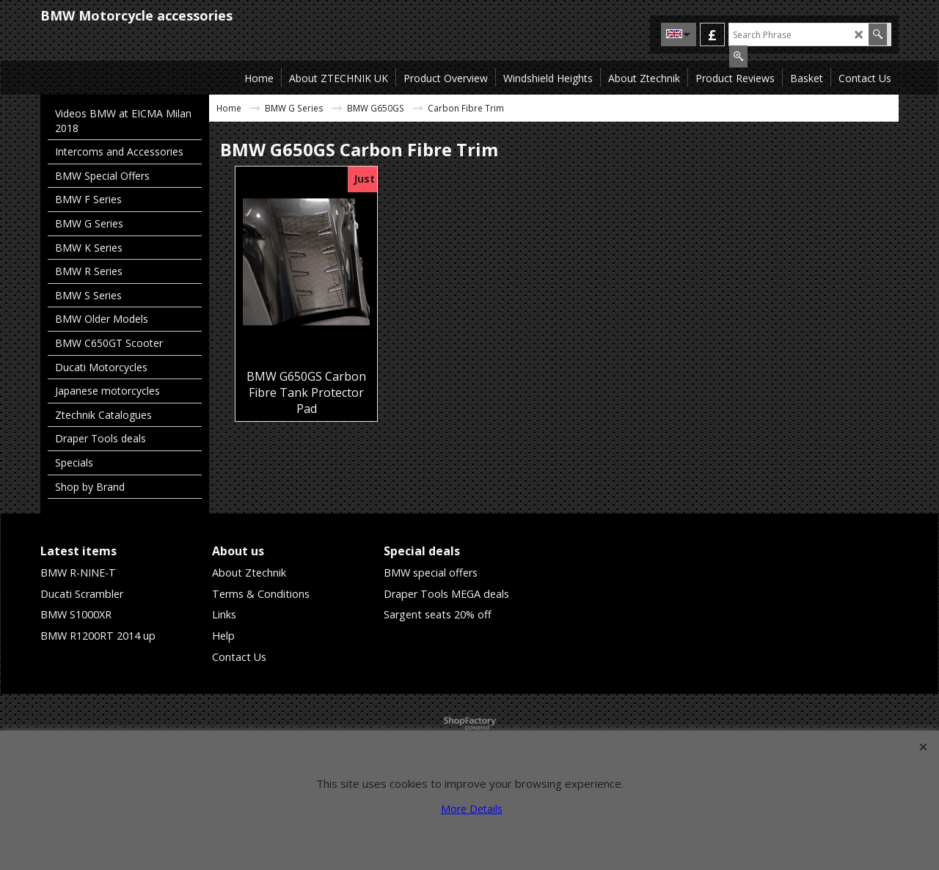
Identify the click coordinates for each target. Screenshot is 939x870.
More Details (472, 809)
